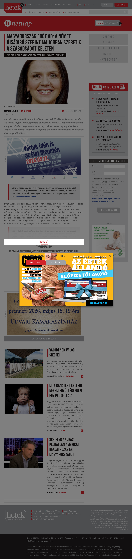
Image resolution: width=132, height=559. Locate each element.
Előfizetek (36, 263)
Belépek (55, 263)
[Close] (109, 256)
